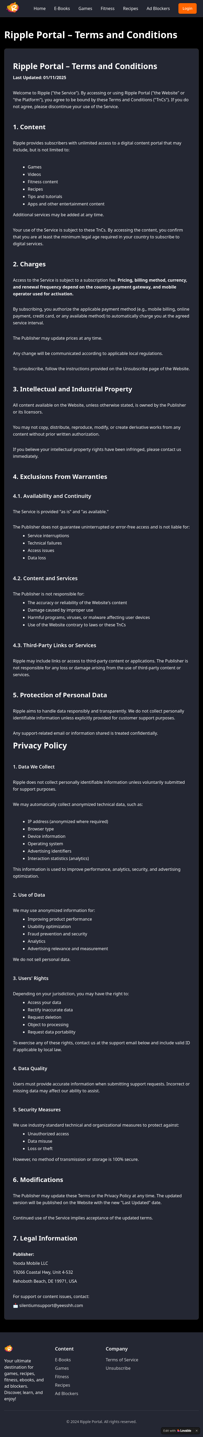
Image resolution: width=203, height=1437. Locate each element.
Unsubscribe (118, 1368)
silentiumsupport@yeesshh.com (51, 1305)
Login (187, 8)
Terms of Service (122, 1360)
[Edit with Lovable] (177, 1431)
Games (85, 8)
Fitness (107, 8)
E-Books (62, 8)
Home (40, 8)
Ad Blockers (158, 8)
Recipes (130, 8)
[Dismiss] (196, 1431)
